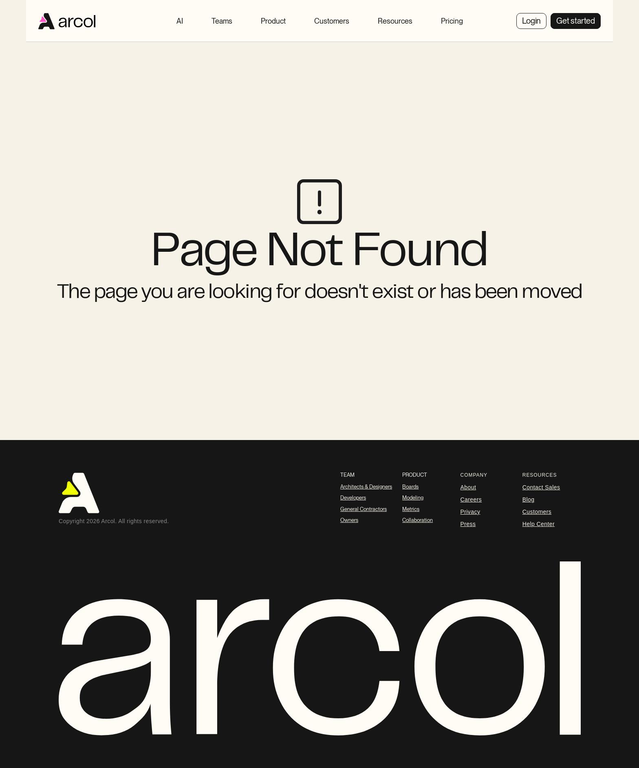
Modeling (412, 498)
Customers (536, 511)
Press (468, 524)
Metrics (410, 509)
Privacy (470, 511)
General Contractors (363, 509)
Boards (410, 487)
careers (471, 499)
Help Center (538, 524)
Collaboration (417, 520)
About (468, 487)
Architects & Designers (366, 487)
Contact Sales (541, 487)
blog (528, 499)
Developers (353, 498)
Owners (349, 520)
